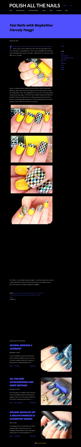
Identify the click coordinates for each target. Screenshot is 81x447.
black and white (64, 55)
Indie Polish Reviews (33, 10)
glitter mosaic (64, 59)
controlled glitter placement (67, 57)
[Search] (65, 5)
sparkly (62, 67)
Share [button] (62, 46)
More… (67, 10)
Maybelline (63, 63)
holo (62, 61)
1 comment (17, 366)
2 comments (17, 436)
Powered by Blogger (40, 443)
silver (62, 65)
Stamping (59, 10)
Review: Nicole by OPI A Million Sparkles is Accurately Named (22, 416)
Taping (43, 10)
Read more (33, 366)
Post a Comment (18, 402)
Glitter (51, 10)
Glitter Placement (20, 10)
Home (10, 10)
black (62, 54)
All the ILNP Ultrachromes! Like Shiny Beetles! (21, 382)
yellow (62, 69)
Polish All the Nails (34, 5)
